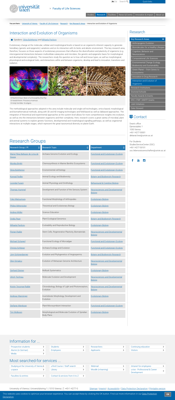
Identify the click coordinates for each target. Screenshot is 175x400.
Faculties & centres (19, 376)
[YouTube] (138, 160)
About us (160, 15)
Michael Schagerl (17, 241)
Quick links (147, 1)
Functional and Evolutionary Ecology (107, 154)
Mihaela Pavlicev (49, 39)
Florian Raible (16, 232)
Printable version (157, 388)
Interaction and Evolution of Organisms (144, 82)
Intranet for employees (141, 366)
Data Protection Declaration (134, 388)
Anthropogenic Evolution (143, 43)
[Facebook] (132, 160)
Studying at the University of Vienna (27, 366)
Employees (56, 350)
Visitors (134, 350)
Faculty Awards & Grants (142, 96)
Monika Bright (16, 163)
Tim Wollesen (16, 312)
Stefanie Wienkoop (18, 305)
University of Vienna (30, 24)
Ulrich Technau (16, 277)
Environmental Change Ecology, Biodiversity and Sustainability (146, 64)
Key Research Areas (77, 24)
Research (101, 15)
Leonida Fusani (17, 183)
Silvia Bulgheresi (30, 39)
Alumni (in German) (19, 350)
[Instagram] (144, 160)
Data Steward (137, 108)
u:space (14, 369)
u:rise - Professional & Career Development (144, 371)
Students (55, 347)
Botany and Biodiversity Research (106, 176)
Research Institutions (140, 88)
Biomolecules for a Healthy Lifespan (148, 47)
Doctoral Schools (138, 92)
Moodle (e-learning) (99, 369)
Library (54, 369)
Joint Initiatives (137, 104)
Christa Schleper (17, 248)
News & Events (125, 15)
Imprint (102, 388)
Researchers (96, 347)
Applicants (95, 350)
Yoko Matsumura (17, 199)
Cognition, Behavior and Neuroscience (142, 53)
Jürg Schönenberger (19, 254)
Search (123, 1)
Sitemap (93, 388)
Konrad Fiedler (16, 176)
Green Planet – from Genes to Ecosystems (145, 71)
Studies (90, 15)
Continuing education (140, 347)
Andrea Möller (16, 212)
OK (167, 394)
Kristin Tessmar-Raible (20, 286)
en (114, 1)
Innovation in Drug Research (145, 76)
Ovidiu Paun (15, 219)
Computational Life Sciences (145, 58)
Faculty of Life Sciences (66, 8)
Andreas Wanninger (18, 296)
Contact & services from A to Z (65, 376)
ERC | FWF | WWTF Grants (142, 100)
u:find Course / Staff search (63, 366)
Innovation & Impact (144, 15)
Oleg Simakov (16, 261)
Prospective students (20, 347)
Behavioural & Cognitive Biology (105, 183)
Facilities (112, 15)
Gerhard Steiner (17, 270)
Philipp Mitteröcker (18, 206)
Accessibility (114, 388)
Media (13, 353)
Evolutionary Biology (100, 199)
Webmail (95, 366)
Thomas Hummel (18, 189)
